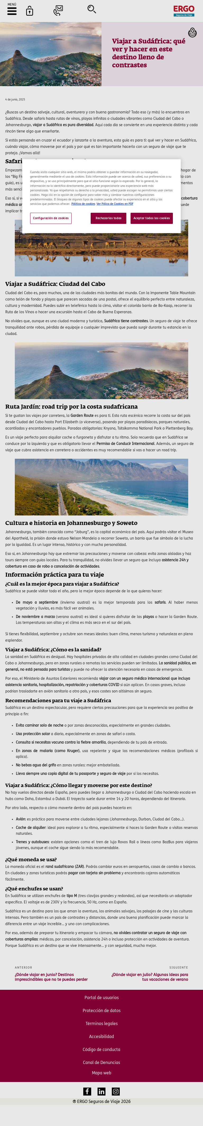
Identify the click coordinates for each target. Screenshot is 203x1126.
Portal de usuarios (102, 997)
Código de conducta (101, 1049)
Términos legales (102, 1023)
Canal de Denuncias (101, 1062)
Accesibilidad (101, 1036)
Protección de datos (102, 1010)
